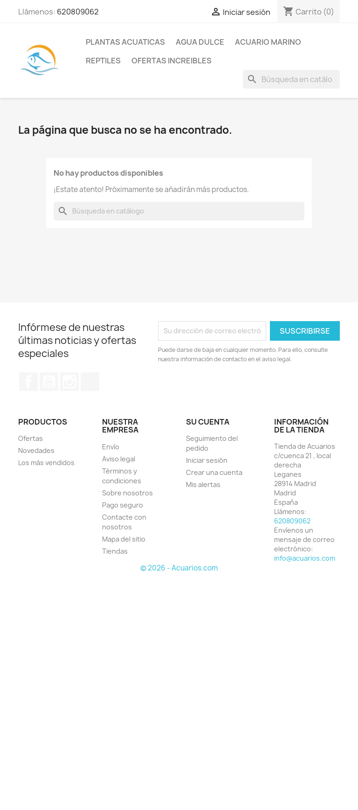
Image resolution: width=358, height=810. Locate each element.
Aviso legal (118, 458)
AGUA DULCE (200, 42)
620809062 (78, 12)
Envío (110, 446)
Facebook (28, 381)
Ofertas (30, 438)
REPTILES (103, 60)
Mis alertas (203, 484)
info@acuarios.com (304, 558)
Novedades (36, 450)
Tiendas (115, 551)
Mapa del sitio (123, 539)
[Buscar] (291, 79)
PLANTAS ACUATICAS (125, 42)
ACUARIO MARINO (268, 42)
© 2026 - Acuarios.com (179, 568)
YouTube (49, 381)
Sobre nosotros (127, 492)
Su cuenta (207, 422)
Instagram (69, 381)
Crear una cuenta (214, 472)
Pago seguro (122, 505)
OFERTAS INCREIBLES (171, 60)
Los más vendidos (46, 462)
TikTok (90, 381)
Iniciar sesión (206, 460)
